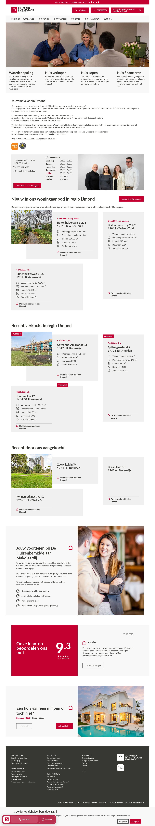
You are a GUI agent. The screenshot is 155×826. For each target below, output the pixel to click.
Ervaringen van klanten (19, 790)
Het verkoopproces (18, 784)
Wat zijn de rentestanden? (56, 797)
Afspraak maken (17, 792)
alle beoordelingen (93, 678)
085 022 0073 (21, 167)
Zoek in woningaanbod (19, 771)
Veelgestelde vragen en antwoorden (23, 795)
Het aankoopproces (53, 771)
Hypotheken (51, 790)
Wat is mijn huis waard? (19, 776)
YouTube (51, 138)
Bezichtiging (15, 774)
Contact (84, 779)
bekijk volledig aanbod (131, 199)
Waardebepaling (17, 787)
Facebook (30, 138)
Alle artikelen (64, 739)
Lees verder (24, 739)
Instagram (40, 138)
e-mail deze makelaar (24, 171)
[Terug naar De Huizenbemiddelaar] (140, 10)
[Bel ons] (100, 10)
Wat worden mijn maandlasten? (57, 795)
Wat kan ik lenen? (53, 792)
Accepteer (135, 821)
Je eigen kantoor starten (90, 774)
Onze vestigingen (88, 771)
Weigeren (123, 821)
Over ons (108, 19)
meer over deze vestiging (27, 185)
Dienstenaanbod (52, 774)
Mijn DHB (15, 19)
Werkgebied (29, 19)
